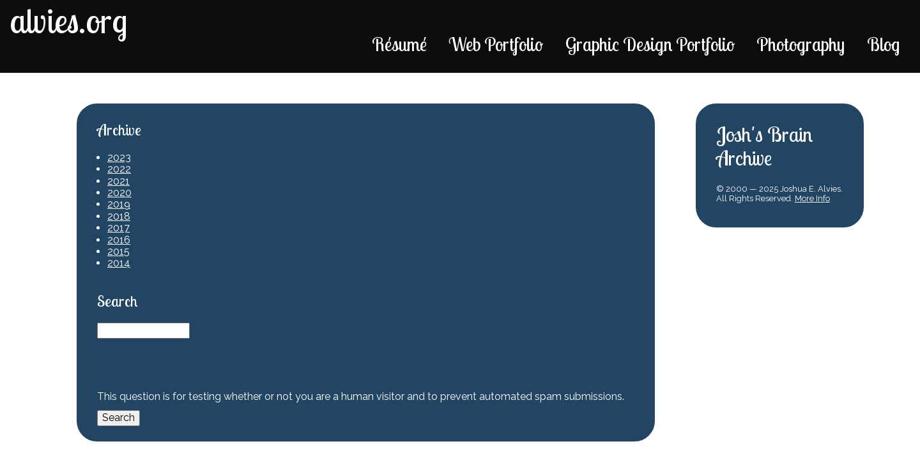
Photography (800, 44)
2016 (118, 240)
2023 (119, 157)
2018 (118, 216)
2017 (118, 228)
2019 (118, 204)
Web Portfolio (495, 44)
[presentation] (194, 363)
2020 (119, 193)
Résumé (399, 44)
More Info (812, 198)
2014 (118, 263)
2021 (118, 181)
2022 (119, 169)
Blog (883, 44)
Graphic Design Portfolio (650, 44)
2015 (118, 251)
